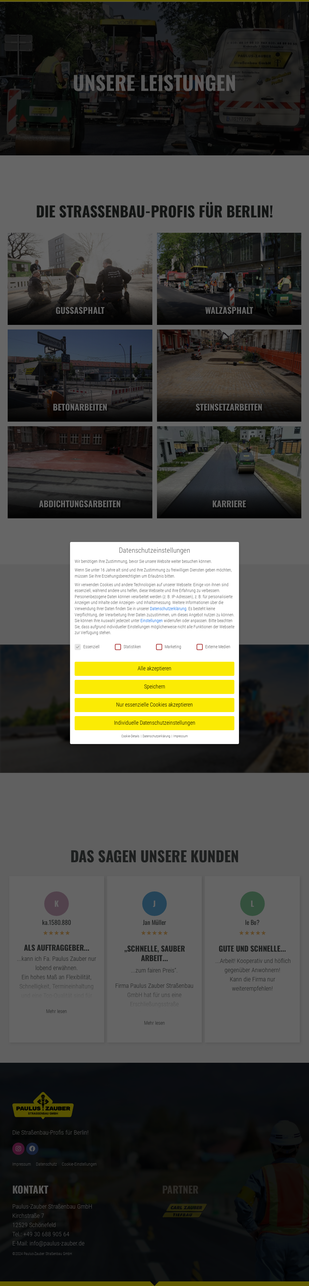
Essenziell (87, 647)
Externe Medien (213, 647)
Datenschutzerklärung (168, 608)
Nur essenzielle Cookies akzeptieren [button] (154, 705)
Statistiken (128, 647)
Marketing (168, 647)
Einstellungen (151, 620)
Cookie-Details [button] (130, 736)
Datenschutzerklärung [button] (157, 736)
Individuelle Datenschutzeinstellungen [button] (154, 723)
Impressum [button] (180, 736)
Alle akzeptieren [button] (154, 668)
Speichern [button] (154, 687)
